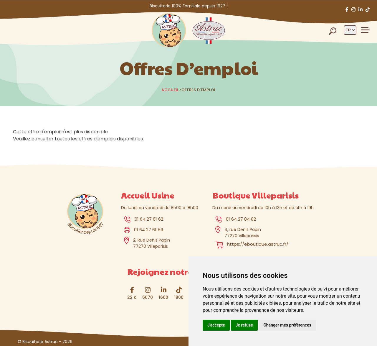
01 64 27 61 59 (148, 230)
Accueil (170, 90)
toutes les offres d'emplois (85, 138)
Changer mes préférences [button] (287, 325)
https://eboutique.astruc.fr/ (257, 244)
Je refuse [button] (244, 325)
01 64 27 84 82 (241, 219)
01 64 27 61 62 (149, 219)
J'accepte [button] (216, 325)
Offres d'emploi (198, 90)
